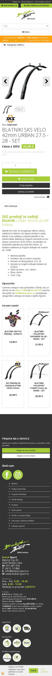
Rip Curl (20, 40)
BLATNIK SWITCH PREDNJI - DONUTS (13, 332)
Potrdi (33, 670)
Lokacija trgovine (18, 526)
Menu (26, 32)
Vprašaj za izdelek (26, 191)
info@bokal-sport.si (16, 571)
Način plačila (16, 510)
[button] (46, 81)
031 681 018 (13, 565)
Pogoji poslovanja (19, 489)
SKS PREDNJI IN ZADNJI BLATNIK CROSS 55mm (13, 385)
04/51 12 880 (21, 290)
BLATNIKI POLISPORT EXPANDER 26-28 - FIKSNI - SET (39, 335)
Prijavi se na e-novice (26, 450)
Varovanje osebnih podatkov (23, 521)
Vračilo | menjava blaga (21, 515)
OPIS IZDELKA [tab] (10, 206)
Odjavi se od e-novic (26, 455)
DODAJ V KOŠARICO (21, 171)
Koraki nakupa (17, 499)
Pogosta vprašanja (19, 494)
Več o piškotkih (44, 670)
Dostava (15, 505)
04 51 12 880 (12, 568)
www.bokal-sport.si (17, 573)
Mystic (12, 40)
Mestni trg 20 (10, 560)
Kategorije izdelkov (14, 44)
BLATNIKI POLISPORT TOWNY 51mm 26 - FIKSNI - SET (39, 387)
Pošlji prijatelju (26, 185)
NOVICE (14, 483)
